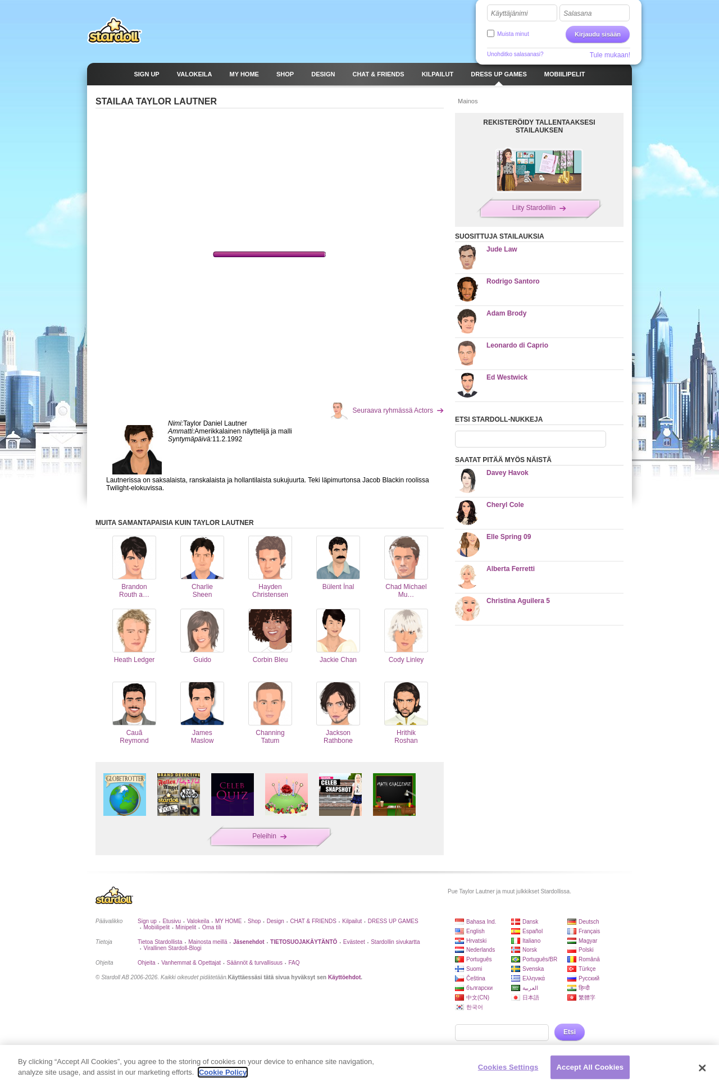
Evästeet (354, 942)
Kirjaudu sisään (598, 34)
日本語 (530, 997)
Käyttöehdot (344, 977)
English (475, 931)
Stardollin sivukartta (395, 942)
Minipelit (186, 927)
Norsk (529, 950)
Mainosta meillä (207, 942)
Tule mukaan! (610, 55)
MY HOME (228, 921)
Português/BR (539, 959)
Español (532, 931)
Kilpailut (352, 921)
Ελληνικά (533, 978)
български (479, 988)
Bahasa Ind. (481, 922)
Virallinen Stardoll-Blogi (172, 948)
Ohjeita (147, 963)
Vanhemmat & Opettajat (191, 963)
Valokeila (198, 921)
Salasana (577, 13)
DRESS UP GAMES (393, 921)
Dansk (530, 922)
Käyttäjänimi (509, 13)
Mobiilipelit (156, 927)
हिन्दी (584, 988)
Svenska (533, 969)
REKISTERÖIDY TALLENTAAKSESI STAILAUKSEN (539, 126)
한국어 (474, 1007)
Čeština (475, 978)
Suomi (474, 969)
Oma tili (211, 927)
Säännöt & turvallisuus (255, 963)
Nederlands (480, 950)
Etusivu (171, 921)
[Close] (702, 1068)
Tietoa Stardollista (160, 942)
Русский (589, 978)
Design (275, 921)
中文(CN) (477, 997)
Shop (254, 921)
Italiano (531, 941)
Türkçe (587, 969)
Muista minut (513, 34)
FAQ (294, 963)
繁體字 (587, 997)
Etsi (569, 1032)
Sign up (147, 921)
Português (479, 959)
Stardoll (114, 30)
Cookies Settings (508, 1067)
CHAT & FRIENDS (313, 921)
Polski (586, 950)
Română (589, 959)
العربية (530, 988)
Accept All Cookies (590, 1067)
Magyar (588, 941)
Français (589, 931)
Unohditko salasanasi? (515, 54)
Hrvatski (476, 941)
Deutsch (589, 922)
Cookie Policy (223, 1072)
